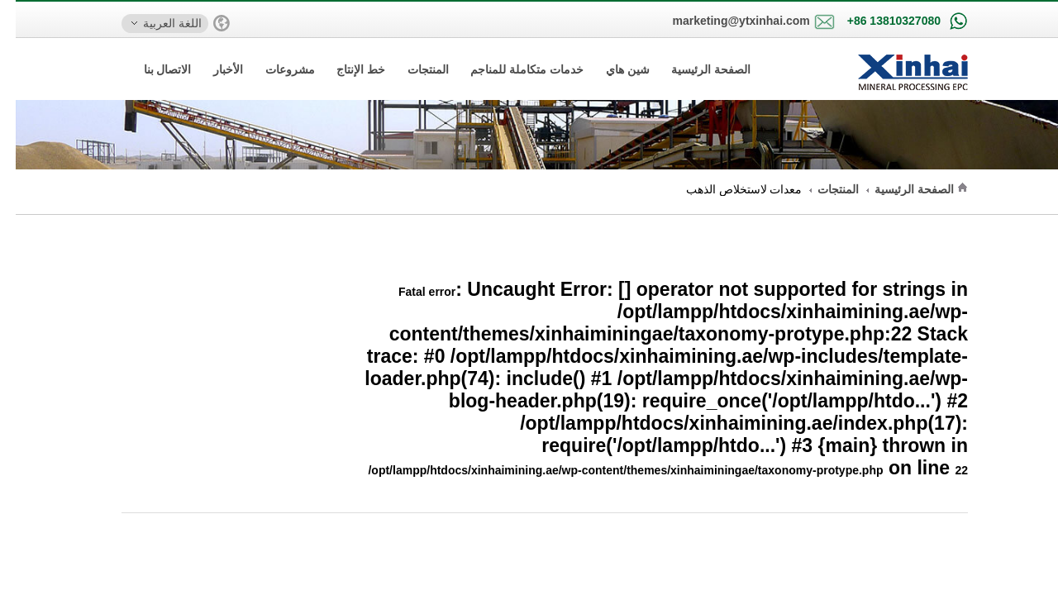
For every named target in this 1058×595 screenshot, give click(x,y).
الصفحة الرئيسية (695, 69)
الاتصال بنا (152, 69)
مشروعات (274, 69)
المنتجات (412, 69)
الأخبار (212, 69)
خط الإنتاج (345, 69)
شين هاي (612, 69)
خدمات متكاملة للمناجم (511, 69)
